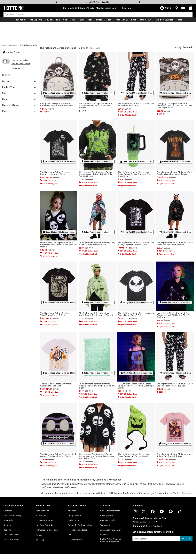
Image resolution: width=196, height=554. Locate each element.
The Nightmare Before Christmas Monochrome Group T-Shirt (55, 155)
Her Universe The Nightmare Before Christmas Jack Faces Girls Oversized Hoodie (58, 226)
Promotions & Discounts (47, 511)
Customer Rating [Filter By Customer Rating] (19, 87)
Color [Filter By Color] (19, 81)
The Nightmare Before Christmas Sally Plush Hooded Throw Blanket (97, 225)
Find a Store (73, 502)
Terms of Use (106, 506)
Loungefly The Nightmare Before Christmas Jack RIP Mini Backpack (56, 86)
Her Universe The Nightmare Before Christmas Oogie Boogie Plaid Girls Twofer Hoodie (95, 156)
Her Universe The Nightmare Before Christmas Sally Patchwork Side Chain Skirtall (136, 367)
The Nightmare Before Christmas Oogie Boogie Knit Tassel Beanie (133, 437)
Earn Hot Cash (42, 492)
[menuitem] (191, 8)
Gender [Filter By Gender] (19, 63)
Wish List (40, 521)
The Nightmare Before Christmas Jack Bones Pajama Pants (136, 86)
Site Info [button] (105, 487)
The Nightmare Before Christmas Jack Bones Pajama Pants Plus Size (175, 366)
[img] (134, 493)
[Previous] (56, 2)
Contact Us (8, 492)
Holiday (49, 19)
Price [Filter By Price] (19, 93)
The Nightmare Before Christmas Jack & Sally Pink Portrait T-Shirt (175, 437)
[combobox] (98, 14)
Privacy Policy (106, 497)
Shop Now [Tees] (106, 2)
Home (133, 19)
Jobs (70, 516)
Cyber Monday (20, 19)
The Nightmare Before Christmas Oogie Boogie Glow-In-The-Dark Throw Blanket (97, 367)
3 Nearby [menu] (15, 50)
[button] (165, 8)
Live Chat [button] (161, 499)
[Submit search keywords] (5, 14)
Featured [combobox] (187, 29)
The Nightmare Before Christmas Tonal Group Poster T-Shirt (55, 296)
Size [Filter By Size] (19, 75)
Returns (7, 506)
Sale (180, 19)
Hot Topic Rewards (44, 506)
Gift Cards (8, 502)
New (58, 19)
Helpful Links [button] (43, 487)
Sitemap (104, 516)
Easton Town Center (20, 45)
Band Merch (145, 19)
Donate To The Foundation (80, 506)
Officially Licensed (76, 521)
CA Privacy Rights (108, 502)
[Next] (139, 2)
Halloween (13, 27)
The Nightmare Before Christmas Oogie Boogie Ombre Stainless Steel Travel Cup (134, 156)
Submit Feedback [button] (154, 507)
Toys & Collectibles (165, 19)
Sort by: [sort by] (178, 29)
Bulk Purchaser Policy (110, 492)
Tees (90, 19)
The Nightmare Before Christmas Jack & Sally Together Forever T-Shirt (136, 225)
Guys (82, 19)
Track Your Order (11, 516)
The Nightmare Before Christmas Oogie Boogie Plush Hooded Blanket (96, 296)
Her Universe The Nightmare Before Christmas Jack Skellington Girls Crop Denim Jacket (174, 297)
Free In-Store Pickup (12, 497)
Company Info (74, 497)
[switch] (6, 42)
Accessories (122, 19)
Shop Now (126, 8)
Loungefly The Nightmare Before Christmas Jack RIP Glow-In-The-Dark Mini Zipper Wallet (174, 87)
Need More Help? (11, 521)
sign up (186, 520)
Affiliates (72, 492)
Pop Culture (36, 19)
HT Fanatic (41, 497)
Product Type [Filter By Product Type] (19, 69)
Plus (74, 19)
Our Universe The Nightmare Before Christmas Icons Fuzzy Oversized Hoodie (95, 87)
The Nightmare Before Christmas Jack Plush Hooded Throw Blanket (175, 225)
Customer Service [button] (13, 487)
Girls (66, 19)
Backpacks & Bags (104, 19)
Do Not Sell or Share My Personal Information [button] (110, 522)
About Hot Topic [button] (77, 487)
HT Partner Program (45, 502)
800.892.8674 (130, 548)
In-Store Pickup (13, 34)
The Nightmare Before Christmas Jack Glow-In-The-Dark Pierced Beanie (58, 437)
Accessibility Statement (110, 511)
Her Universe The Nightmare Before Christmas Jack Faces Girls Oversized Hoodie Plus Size (97, 438)
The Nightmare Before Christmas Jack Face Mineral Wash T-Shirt (136, 296)
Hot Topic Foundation (77, 511)
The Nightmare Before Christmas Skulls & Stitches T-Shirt (55, 366)
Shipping (7, 511)
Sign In (39, 517)
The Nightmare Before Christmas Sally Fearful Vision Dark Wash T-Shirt (175, 155)
